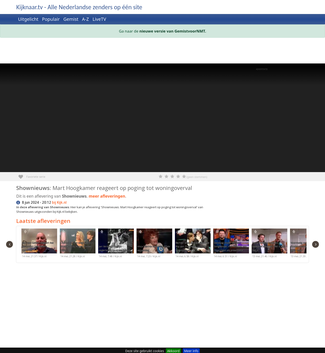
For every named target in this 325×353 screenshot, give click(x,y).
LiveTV (99, 19)
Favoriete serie (22, 175)
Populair (51, 19)
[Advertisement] (151, 51)
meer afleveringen (107, 196)
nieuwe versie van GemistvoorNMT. (172, 31)
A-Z (85, 19)
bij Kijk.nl (59, 202)
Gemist (71, 19)
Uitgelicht (28, 19)
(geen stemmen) (196, 177)
